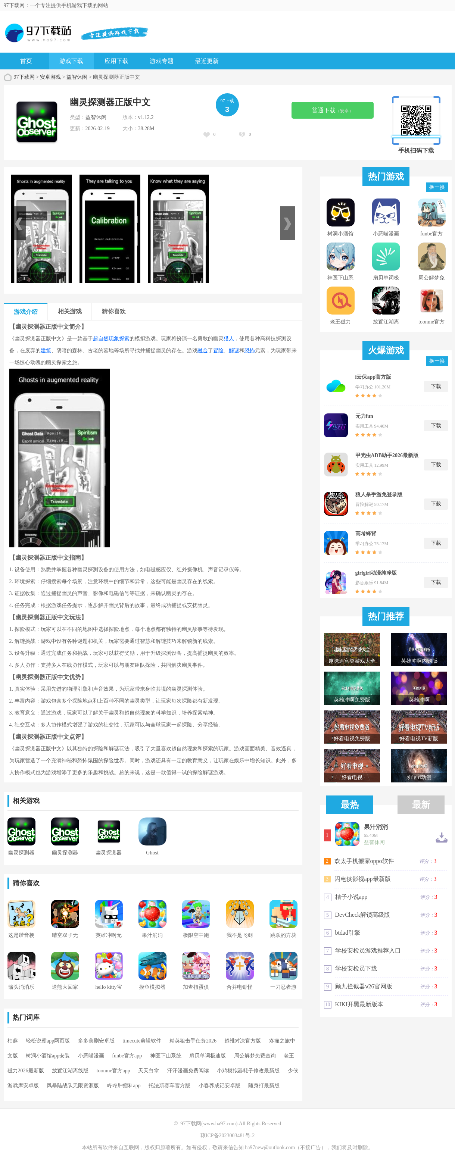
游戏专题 (162, 61)
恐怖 (249, 350)
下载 (436, 386)
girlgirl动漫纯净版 (376, 573)
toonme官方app (113, 1070)
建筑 (46, 350)
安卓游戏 (50, 77)
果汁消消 (376, 827)
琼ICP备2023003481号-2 (227, 1135)
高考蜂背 (365, 534)
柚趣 (12, 1041)
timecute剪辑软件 (141, 1041)
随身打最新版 (264, 1085)
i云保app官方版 (373, 377)
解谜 (234, 350)
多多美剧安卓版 (96, 1041)
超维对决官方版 (242, 1041)
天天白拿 (148, 1070)
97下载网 (24, 77)
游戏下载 (71, 61)
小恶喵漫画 (91, 1056)
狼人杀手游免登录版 (378, 494)
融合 (202, 350)
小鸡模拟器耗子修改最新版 (248, 1070)
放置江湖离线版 (70, 1070)
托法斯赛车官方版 (169, 1085)
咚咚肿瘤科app (124, 1085)
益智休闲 (76, 77)
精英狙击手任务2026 (192, 1041)
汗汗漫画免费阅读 (188, 1070)
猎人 (229, 338)
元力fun (364, 416)
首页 (26, 61)
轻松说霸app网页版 (48, 1041)
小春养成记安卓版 (219, 1085)
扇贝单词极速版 (207, 1056)
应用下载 (116, 61)
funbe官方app (127, 1056)
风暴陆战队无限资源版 (73, 1085)
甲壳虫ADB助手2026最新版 (387, 455)
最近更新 (207, 61)
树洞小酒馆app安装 (48, 1056)
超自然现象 (106, 338)
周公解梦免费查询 (255, 1056)
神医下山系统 (165, 1056)
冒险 (218, 350)
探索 (124, 338)
